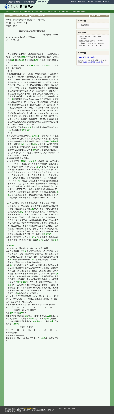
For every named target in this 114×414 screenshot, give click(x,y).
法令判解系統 (29, 2)
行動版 (90, 1)
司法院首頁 (81, 1)
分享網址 (17, 16)
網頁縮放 (98, 1)
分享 (106, 16)
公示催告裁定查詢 (53, 11)
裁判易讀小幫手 (41, 16)
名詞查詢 (25, 16)
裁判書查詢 (17, 11)
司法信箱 (106, 1)
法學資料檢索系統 (13, 2)
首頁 (7, 11)
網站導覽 (72, 1)
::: (67, 2)
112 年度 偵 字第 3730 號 (86, 57)
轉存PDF (99, 16)
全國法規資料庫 (28, 408)
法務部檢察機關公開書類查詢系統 (93, 62)
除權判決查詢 (40, 11)
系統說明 (65, 11)
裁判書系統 (42, 2)
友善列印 (92, 16)
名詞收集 (32, 16)
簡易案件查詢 (28, 11)
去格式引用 (9, 16)
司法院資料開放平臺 (78, 11)
